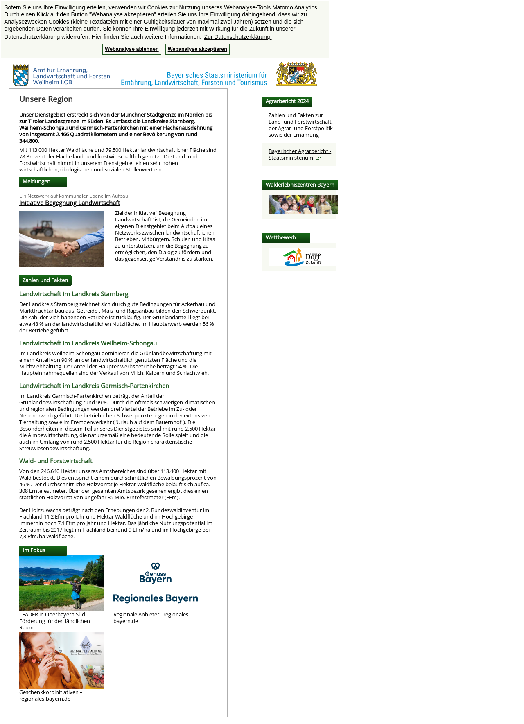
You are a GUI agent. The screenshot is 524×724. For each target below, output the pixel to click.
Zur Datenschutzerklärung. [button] (238, 37)
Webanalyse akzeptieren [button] (197, 49)
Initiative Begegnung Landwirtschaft (69, 202)
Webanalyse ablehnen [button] (131, 49)
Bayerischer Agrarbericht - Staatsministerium (300, 154)
